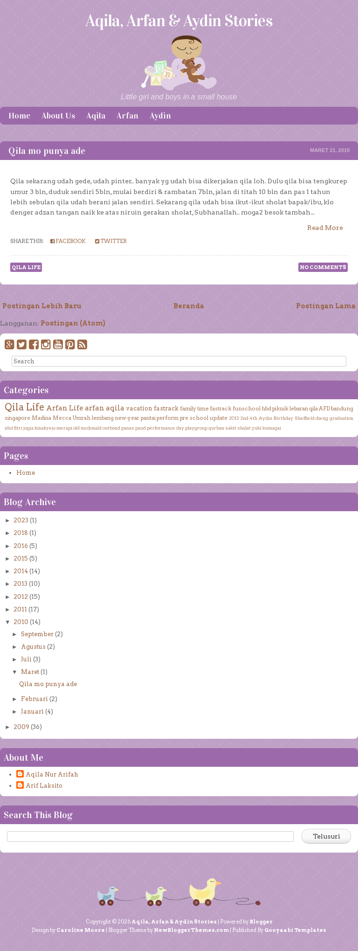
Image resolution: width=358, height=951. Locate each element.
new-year (127, 418)
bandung (342, 408)
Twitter (111, 241)
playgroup (196, 427)
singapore (17, 418)
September (37, 634)
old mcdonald (87, 427)
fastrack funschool (235, 408)
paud (140, 427)
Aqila (95, 116)
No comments (323, 267)
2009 (21, 726)
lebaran (298, 408)
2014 (21, 571)
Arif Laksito (44, 785)
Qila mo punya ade (46, 150)
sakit (230, 427)
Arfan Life (64, 407)
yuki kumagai (266, 427)
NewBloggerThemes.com (191, 930)
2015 (21, 558)
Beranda (188, 306)
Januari (32, 711)
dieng (322, 418)
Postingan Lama (326, 306)
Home (19, 116)
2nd (244, 418)
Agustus (33, 646)
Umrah (81, 418)
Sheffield (305, 418)
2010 (21, 621)
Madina (41, 418)
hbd (266, 408)
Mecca (62, 418)
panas (127, 427)
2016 (21, 545)
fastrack (166, 408)
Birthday (283, 418)
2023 (21, 520)
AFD (324, 408)
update (218, 418)
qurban (216, 427)
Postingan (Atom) (73, 323)
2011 (20, 609)
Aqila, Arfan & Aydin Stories (179, 20)
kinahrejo (44, 427)
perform (168, 418)
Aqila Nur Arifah (52, 774)
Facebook (68, 241)
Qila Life (26, 267)
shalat (244, 427)
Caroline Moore (80, 930)
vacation (139, 408)
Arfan (127, 116)
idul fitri (13, 427)
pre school (194, 418)
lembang (103, 418)
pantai (148, 418)
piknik (280, 408)
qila (313, 408)
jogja (28, 427)
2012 (21, 596)
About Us (58, 116)
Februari (34, 698)
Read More (325, 227)
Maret (30, 671)
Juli (26, 659)
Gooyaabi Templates (295, 930)
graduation (341, 418)
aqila (115, 407)
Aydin (160, 116)
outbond (111, 427)
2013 (234, 418)
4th (253, 418)
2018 (21, 532)
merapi (64, 427)
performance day (165, 427)
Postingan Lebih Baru (42, 306)
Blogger (261, 921)
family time (194, 408)
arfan (94, 407)
